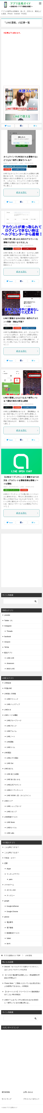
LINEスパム (32, 166)
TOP (12, 955)
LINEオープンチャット (11, 490)
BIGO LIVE (11, 669)
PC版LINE (8, 688)
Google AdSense (13, 906)
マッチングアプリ (13, 874)
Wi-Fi (8, 944)
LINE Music (11, 822)
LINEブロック (12, 726)
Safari (9, 938)
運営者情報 (6, 1092)
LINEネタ (7, 710)
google (6, 901)
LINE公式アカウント (14, 785)
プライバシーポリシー (31, 1099)
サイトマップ (6, 1099)
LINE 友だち (8, 769)
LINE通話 (7, 753)
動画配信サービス (13, 933)
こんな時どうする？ (29, 249)
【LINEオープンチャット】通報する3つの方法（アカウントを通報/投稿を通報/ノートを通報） (21, 480)
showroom (10, 663)
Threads (9, 631)
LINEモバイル (12, 828)
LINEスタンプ (12, 811)
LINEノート (11, 736)
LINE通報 (7, 169)
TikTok (6, 647)
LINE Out (10, 763)
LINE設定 (7, 683)
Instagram (7, 626)
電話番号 (10, 922)
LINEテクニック (12, 699)
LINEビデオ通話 (12, 758)
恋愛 (6, 863)
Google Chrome (12, 911)
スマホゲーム (9, 885)
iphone (6, 917)
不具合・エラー (10, 858)
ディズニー (11, 895)
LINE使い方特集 (10, 694)
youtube (7, 615)
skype (9, 869)
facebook (7, 636)
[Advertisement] (21, 61)
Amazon (7, 642)
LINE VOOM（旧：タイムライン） (15, 166)
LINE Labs (10, 833)
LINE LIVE (10, 658)
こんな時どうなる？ (19, 169)
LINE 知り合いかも (13, 779)
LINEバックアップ (13, 704)
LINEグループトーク (14, 720)
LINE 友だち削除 (13, 774)
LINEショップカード (14, 806)
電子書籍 (10, 928)
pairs (10, 879)
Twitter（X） (8, 620)
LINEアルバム (12, 731)
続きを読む (27, 192)
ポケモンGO (11, 890)
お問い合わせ (28, 1092)
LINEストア (8, 801)
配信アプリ (8, 653)
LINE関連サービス (11, 817)
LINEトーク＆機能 (11, 715)
